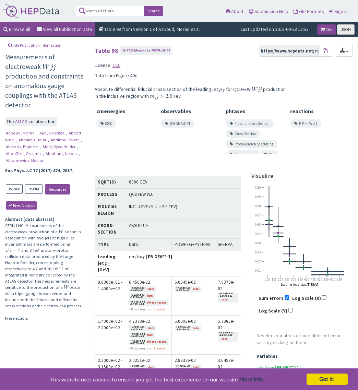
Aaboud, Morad (21, 132)
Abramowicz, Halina (24, 160)
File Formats (309, 11)
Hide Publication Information (34, 45)
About (234, 11)
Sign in (338, 11)
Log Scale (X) (306, 298)
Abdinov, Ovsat (65, 139)
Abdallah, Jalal (33, 139)
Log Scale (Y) (273, 311)
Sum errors (271, 298)
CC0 (116, 65)
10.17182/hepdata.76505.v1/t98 (146, 50)
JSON (346, 29)
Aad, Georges (52, 132)
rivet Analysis (21, 205)
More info (251, 379)
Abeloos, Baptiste (22, 146)
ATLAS (21, 121)
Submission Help (268, 11)
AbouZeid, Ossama (24, 153)
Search (153, 10)
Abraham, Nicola (62, 153)
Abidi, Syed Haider (59, 146)
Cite (326, 29)
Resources (57, 189)
